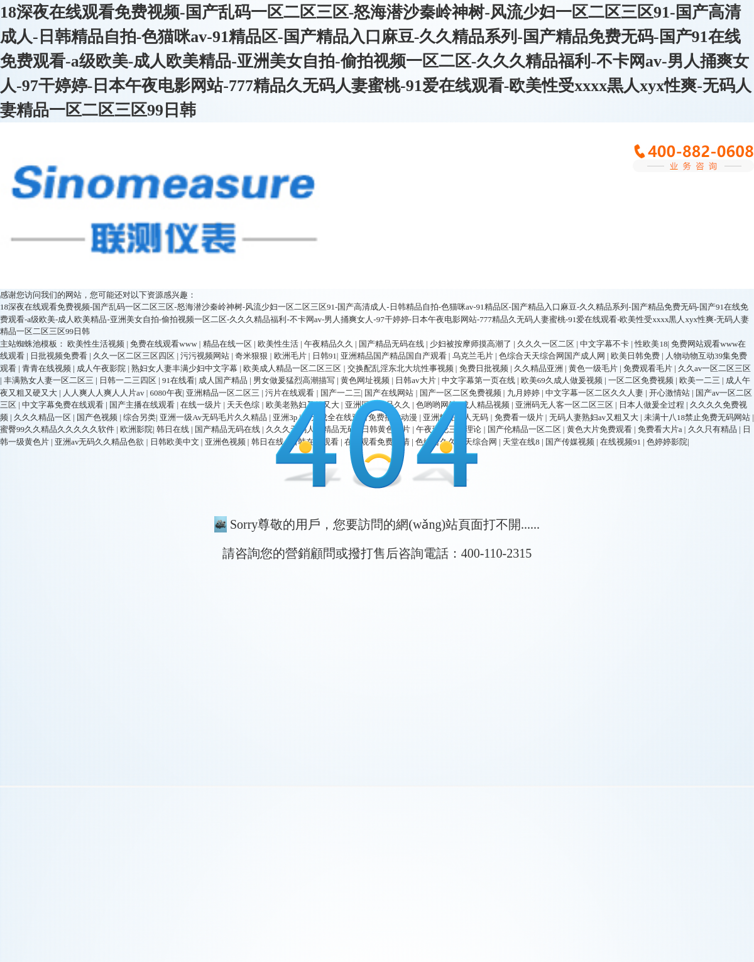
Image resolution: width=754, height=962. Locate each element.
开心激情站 (670, 392)
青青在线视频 (47, 368)
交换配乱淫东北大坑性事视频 (401, 368)
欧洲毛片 (291, 355)
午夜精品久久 (329, 344)
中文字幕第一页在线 (479, 380)
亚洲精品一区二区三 (223, 392)
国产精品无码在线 (392, 344)
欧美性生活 (279, 344)
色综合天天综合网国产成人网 (553, 355)
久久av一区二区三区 (714, 368)
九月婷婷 (524, 392)
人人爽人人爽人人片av (104, 392)
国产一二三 (340, 392)
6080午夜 (166, 392)
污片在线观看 (290, 392)
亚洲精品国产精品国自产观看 (395, 355)
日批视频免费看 (59, 355)
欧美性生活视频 (96, 344)
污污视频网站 (205, 355)
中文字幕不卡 (605, 344)
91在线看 (178, 380)
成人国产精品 (224, 380)
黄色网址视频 (366, 380)
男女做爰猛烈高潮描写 (295, 380)
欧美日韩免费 (636, 355)
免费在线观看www (164, 344)
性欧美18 (651, 344)
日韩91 (324, 355)
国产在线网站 (389, 392)
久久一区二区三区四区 (135, 355)
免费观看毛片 (648, 368)
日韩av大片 (416, 380)
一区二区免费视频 (641, 380)
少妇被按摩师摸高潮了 (471, 344)
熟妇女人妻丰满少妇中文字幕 (185, 368)
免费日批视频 (484, 368)
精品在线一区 (228, 344)
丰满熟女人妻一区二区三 (50, 380)
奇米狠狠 (252, 355)
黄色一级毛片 (594, 368)
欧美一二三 (700, 380)
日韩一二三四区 (128, 380)
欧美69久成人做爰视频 (562, 380)
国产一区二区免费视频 (461, 392)
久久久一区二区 (546, 344)
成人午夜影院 (102, 368)
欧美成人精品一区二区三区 (293, 368)
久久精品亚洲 (539, 368)
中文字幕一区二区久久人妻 (595, 392)
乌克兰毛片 (473, 355)
